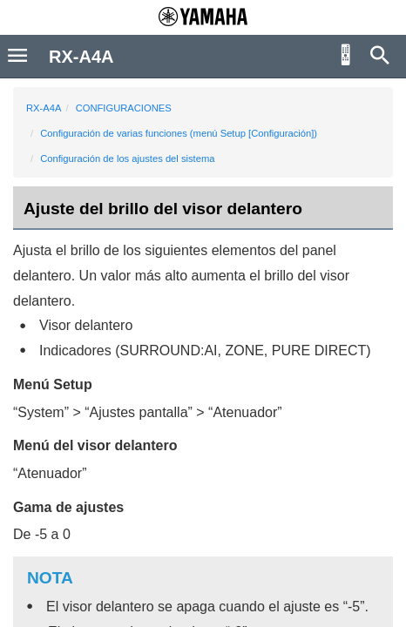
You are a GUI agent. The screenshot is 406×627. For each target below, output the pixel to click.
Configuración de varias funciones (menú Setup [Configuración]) (178, 133)
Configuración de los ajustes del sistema (127, 158)
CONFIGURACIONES (124, 108)
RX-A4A (43, 108)
